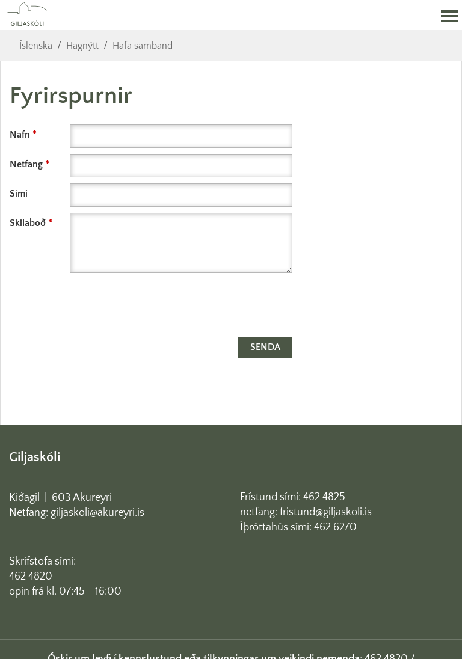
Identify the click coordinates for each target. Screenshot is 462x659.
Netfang (26, 164)
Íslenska (35, 45)
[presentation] (101, 307)
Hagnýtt (82, 45)
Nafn (20, 134)
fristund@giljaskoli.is (326, 512)
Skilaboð (28, 223)
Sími (19, 193)
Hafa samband (142, 45)
